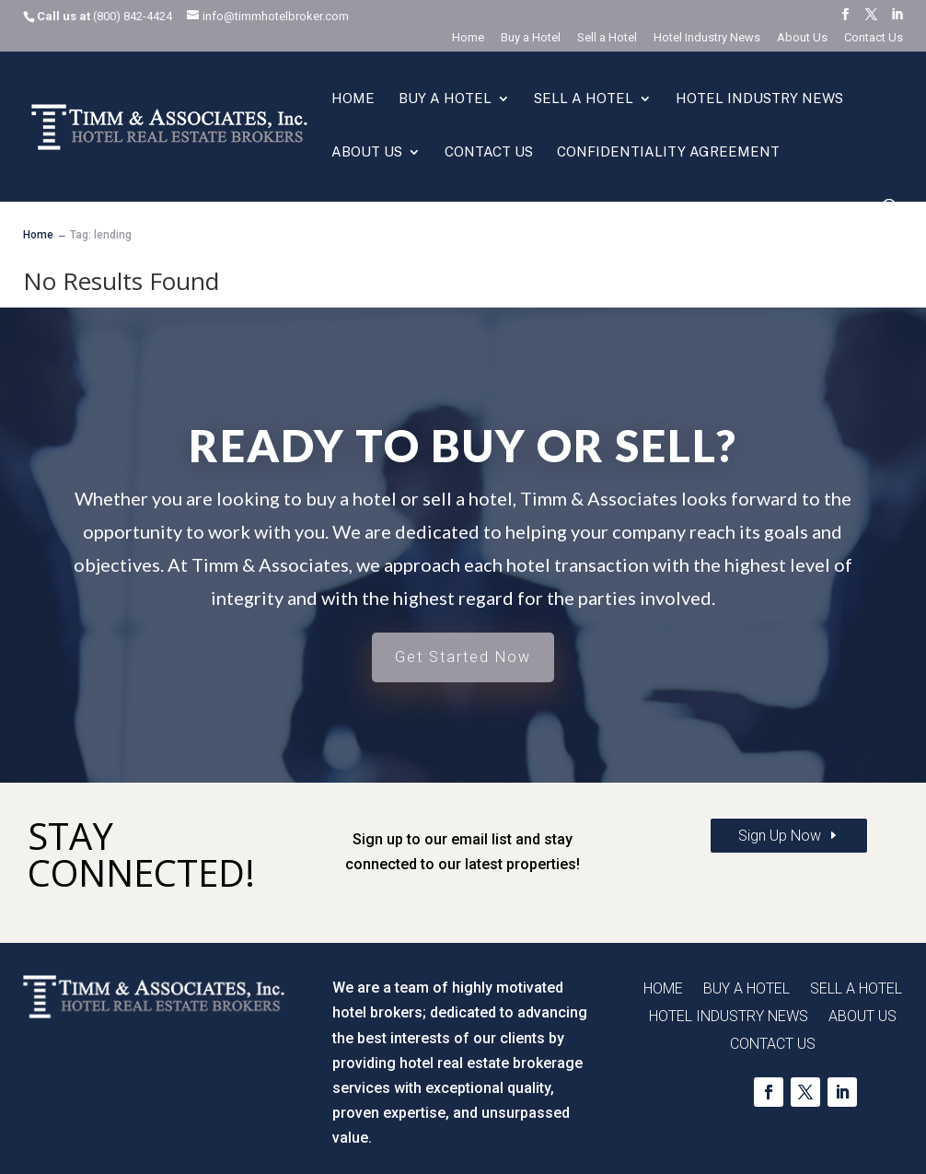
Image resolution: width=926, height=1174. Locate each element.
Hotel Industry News (707, 37)
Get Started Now (463, 657)
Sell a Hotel (607, 37)
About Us (802, 37)
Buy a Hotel (531, 37)
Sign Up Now (779, 835)
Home (468, 37)
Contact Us (873, 37)
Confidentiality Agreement (668, 152)
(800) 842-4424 (132, 16)
